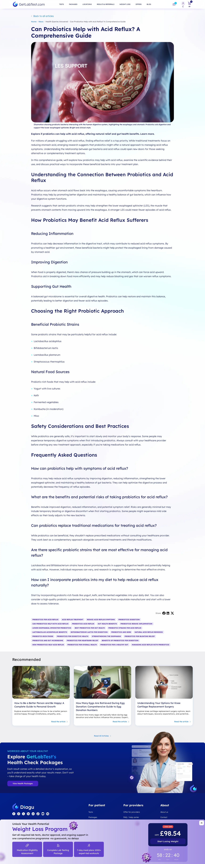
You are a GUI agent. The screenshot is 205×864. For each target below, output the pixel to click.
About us (164, 812)
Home (33, 21)
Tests (61, 4)
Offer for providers (131, 812)
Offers (138, 4)
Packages (73, 4)
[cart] (189, 4)
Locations (87, 4)
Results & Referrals (105, 4)
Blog (149, 4)
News (41, 21)
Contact (163, 817)
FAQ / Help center (131, 817)
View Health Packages (23, 783)
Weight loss (124, 4)
